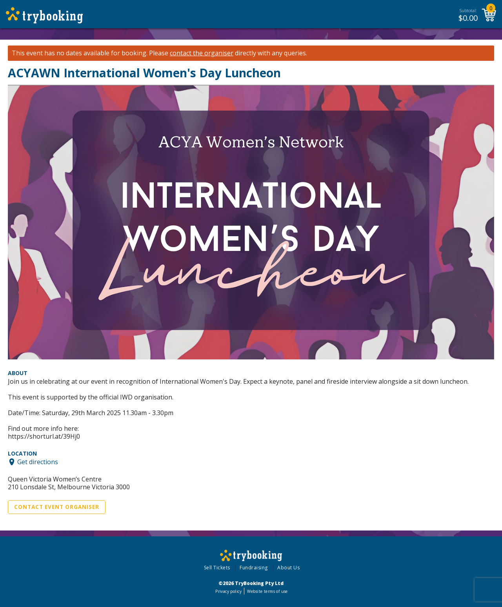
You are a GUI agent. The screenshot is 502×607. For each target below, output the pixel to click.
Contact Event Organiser (56, 506)
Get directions (37, 462)
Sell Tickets (217, 567)
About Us (288, 567)
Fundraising (254, 567)
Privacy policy (228, 591)
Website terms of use (267, 591)
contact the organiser (201, 53)
